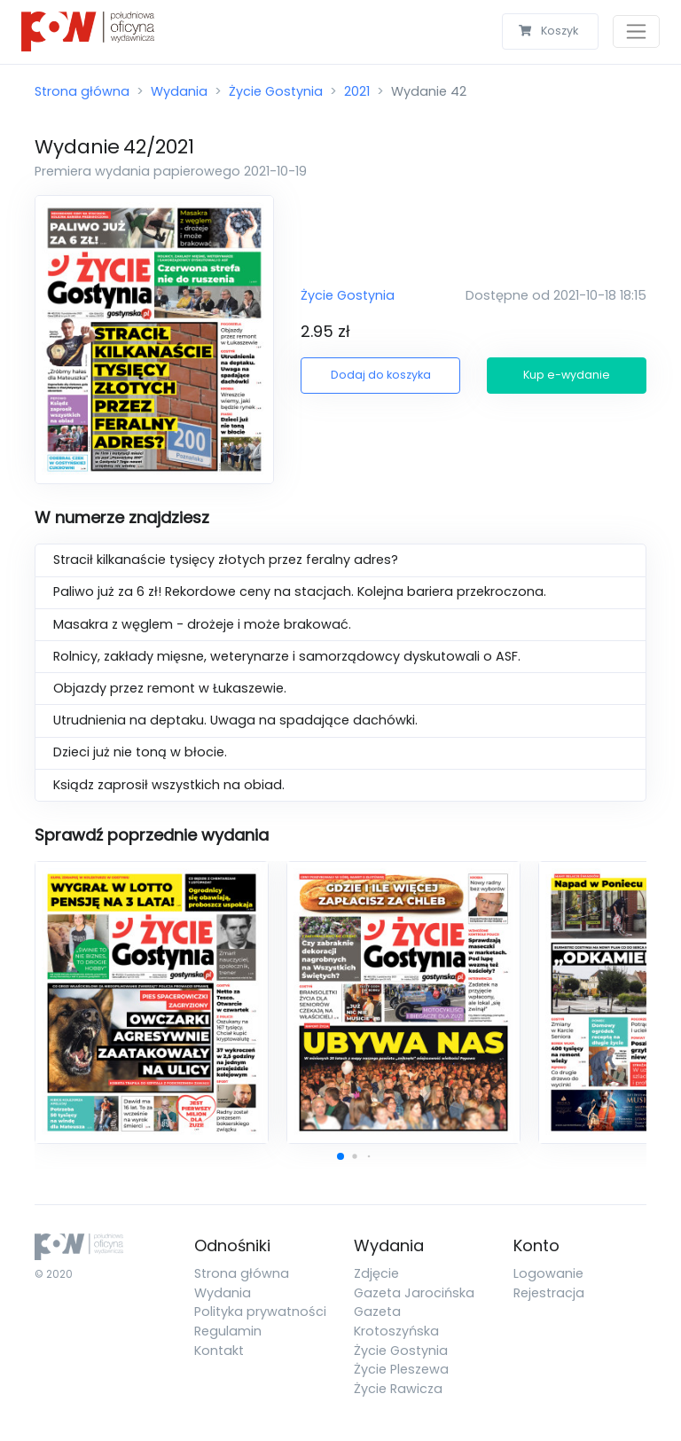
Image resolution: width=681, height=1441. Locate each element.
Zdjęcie (376, 1273)
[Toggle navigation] (636, 31)
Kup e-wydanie (566, 374)
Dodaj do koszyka (381, 374)
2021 (357, 91)
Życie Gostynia (276, 91)
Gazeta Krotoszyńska (396, 1321)
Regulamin (228, 1331)
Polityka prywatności (260, 1311)
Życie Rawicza (398, 1389)
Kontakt (219, 1350)
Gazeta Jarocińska (414, 1293)
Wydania (179, 91)
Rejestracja (548, 1293)
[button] (340, 1156)
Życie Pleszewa (401, 1369)
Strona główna (82, 91)
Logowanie (548, 1273)
